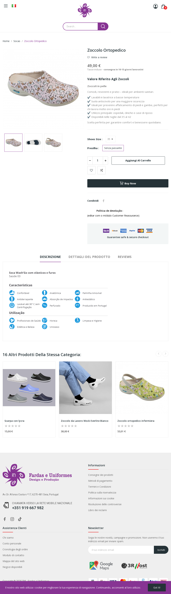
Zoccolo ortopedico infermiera (135, 420)
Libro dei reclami (97, 510)
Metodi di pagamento (100, 480)
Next (165, 354)
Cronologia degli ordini (15, 549)
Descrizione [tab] (50, 257)
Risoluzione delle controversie (105, 504)
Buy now (127, 183)
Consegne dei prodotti (100, 475)
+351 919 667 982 (28, 508)
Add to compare (101, 170)
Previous (158, 354)
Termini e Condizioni (99, 486)
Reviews (124, 257)
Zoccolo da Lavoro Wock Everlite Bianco (84, 420)
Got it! (156, 587)
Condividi (103, 200)
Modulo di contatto (13, 555)
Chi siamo (8, 537)
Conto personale (12, 543)
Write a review (99, 57)
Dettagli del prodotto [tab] (89, 257)
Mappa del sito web (14, 561)
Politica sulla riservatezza (102, 492)
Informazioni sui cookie (101, 498)
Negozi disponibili (12, 567)
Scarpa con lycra (14, 420)
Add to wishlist (91, 170)
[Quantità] (98, 160)
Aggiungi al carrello (138, 160)
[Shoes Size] (110, 139)
